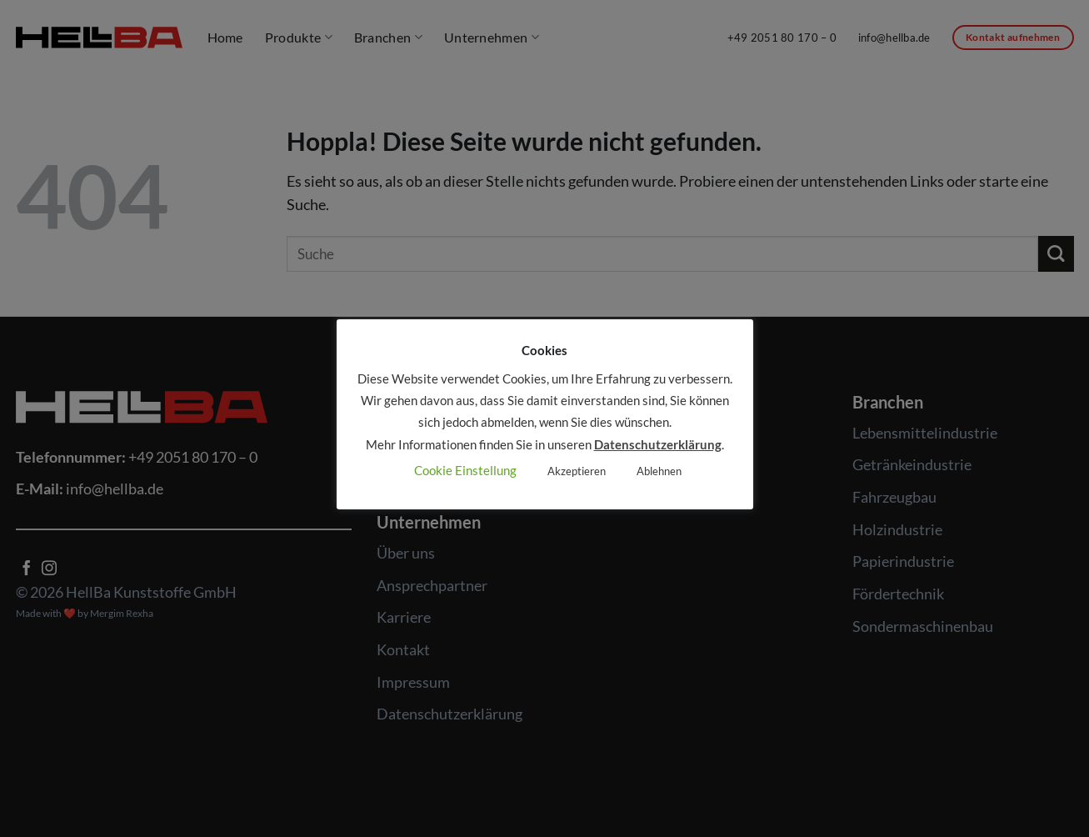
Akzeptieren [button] (576, 471)
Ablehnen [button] (659, 471)
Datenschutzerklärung (658, 444)
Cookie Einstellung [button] (465, 470)
